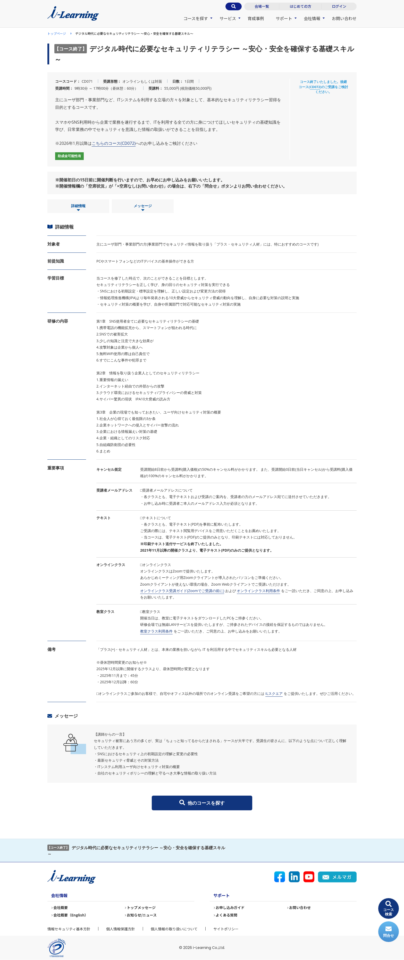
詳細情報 (78, 208)
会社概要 (61, 907)
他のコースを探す (202, 803)
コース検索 (388, 908)
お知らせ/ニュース (142, 914)
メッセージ (143, 208)
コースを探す (195, 18)
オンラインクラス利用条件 (258, 590)
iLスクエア (274, 693)
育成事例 (256, 18)
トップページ (56, 33)
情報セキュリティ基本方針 (68, 929)
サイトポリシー (226, 929)
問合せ (388, 932)
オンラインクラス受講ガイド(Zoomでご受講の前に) (182, 590)
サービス (228, 18)
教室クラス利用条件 (156, 631)
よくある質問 (227, 914)
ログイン (339, 6)
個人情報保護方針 (120, 929)
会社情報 (312, 18)
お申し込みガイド (230, 907)
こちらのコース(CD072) (114, 143)
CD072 (315, 87)
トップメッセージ (141, 907)
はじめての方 (300, 6)
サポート (284, 18)
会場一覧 (262, 6)
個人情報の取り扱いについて (174, 929)
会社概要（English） (71, 914)
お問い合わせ (344, 18)
